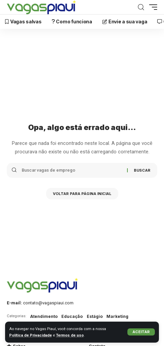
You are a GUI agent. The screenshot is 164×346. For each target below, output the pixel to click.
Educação (72, 316)
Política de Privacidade (30, 335)
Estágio (95, 316)
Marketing (117, 316)
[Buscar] (141, 7)
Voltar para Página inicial (82, 193)
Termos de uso (70, 335)
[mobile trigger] (151, 7)
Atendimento (44, 316)
